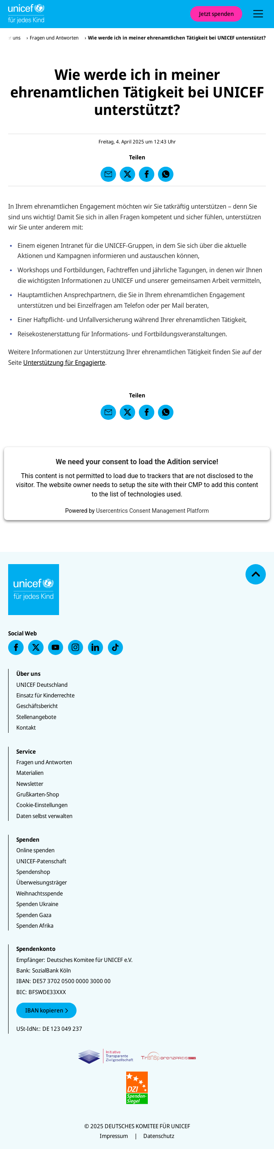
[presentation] (258, 14)
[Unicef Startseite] (95, 14)
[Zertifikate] (137, 1076)
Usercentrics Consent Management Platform (152, 510)
